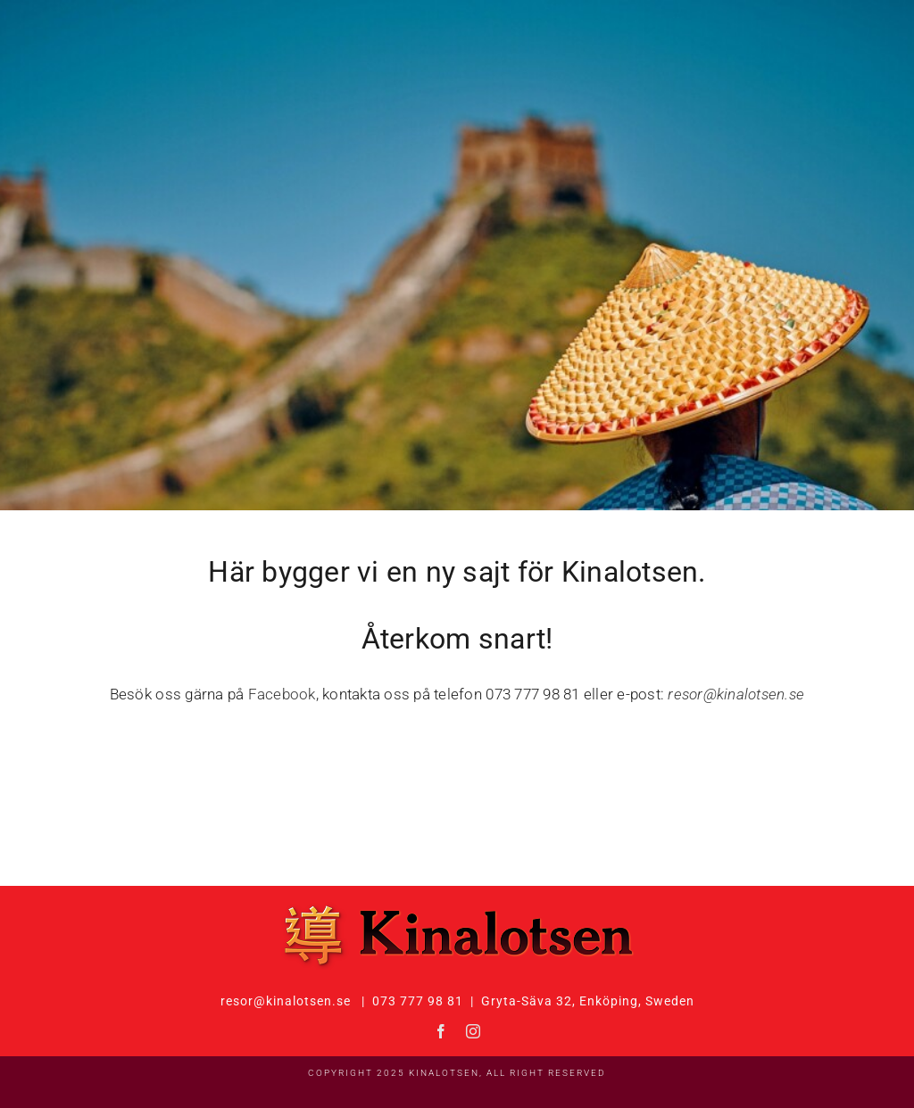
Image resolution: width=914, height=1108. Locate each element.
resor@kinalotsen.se (736, 694)
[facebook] (441, 1031)
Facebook (282, 694)
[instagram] (473, 1031)
